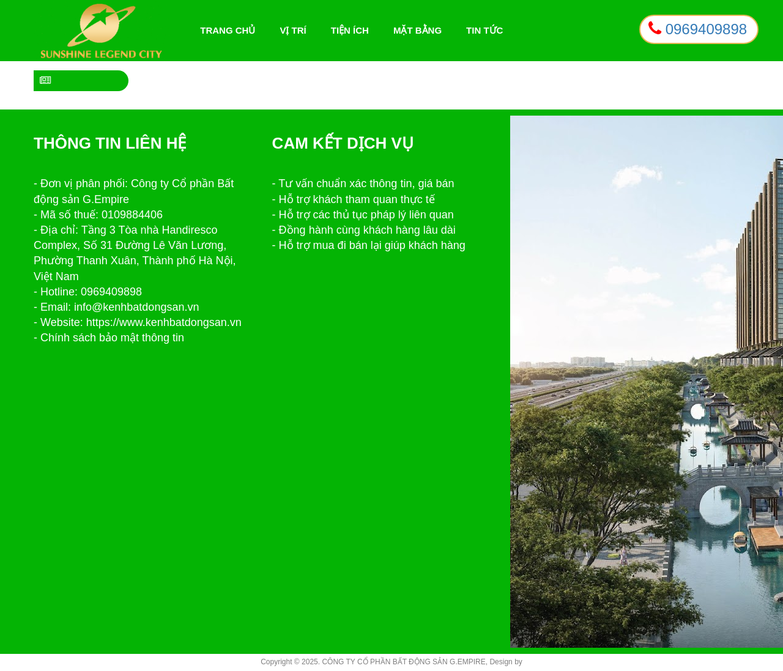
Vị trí (293, 30)
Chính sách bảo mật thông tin (112, 338)
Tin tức (484, 30)
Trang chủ (230, 30)
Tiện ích (350, 30)
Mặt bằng (417, 30)
